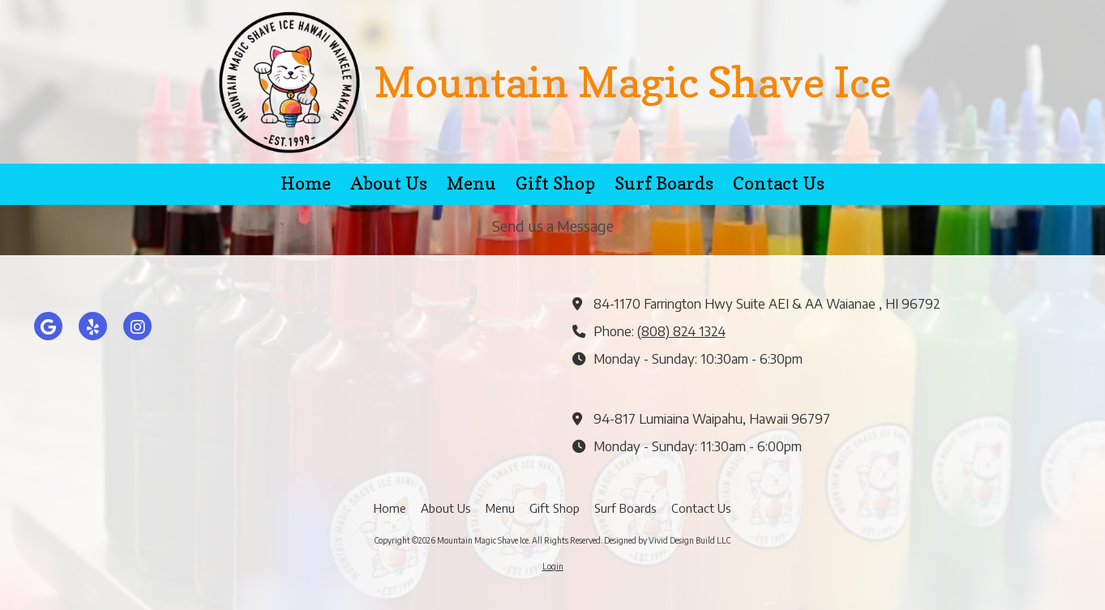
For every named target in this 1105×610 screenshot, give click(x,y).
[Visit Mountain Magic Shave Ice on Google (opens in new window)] (48, 326)
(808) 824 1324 (681, 330)
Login (552, 566)
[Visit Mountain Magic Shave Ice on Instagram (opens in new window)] (137, 326)
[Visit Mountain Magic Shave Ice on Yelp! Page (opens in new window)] (93, 326)
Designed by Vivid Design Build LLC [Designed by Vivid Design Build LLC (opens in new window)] (667, 540)
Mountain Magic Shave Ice (632, 81)
